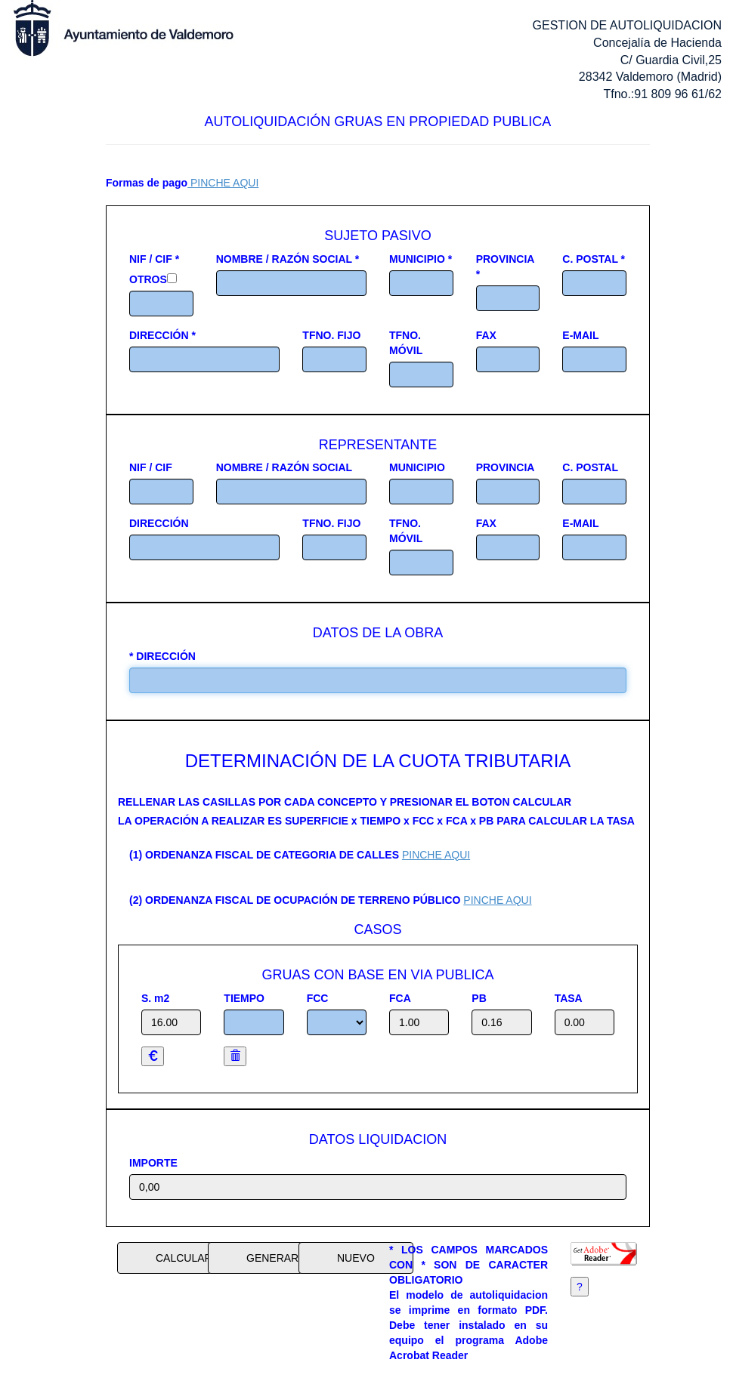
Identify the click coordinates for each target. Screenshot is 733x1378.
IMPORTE (153, 1163)
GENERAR (272, 1258)
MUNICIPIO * (420, 259)
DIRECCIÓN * (162, 335)
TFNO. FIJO (331, 335)
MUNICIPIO (417, 467)
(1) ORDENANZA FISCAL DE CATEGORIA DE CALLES (264, 855)
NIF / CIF (150, 467)
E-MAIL (580, 335)
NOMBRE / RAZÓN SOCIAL (284, 467)
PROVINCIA (505, 467)
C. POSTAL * (593, 259)
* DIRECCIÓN (162, 656)
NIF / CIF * (154, 259)
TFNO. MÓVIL (405, 342)
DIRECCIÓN (159, 523)
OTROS (148, 279)
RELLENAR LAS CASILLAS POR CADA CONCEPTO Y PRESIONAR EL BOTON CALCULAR (344, 802)
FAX (486, 335)
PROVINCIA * (505, 266)
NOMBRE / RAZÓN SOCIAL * (288, 259)
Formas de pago (146, 183)
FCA (400, 998)
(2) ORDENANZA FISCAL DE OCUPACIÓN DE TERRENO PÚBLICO (294, 900)
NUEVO (356, 1258)
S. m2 (155, 998)
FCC (318, 998)
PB (479, 998)
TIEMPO (244, 998)
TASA (569, 998)
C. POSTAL (590, 467)
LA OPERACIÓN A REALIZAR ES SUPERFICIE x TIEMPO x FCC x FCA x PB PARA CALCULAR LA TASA (376, 821)
